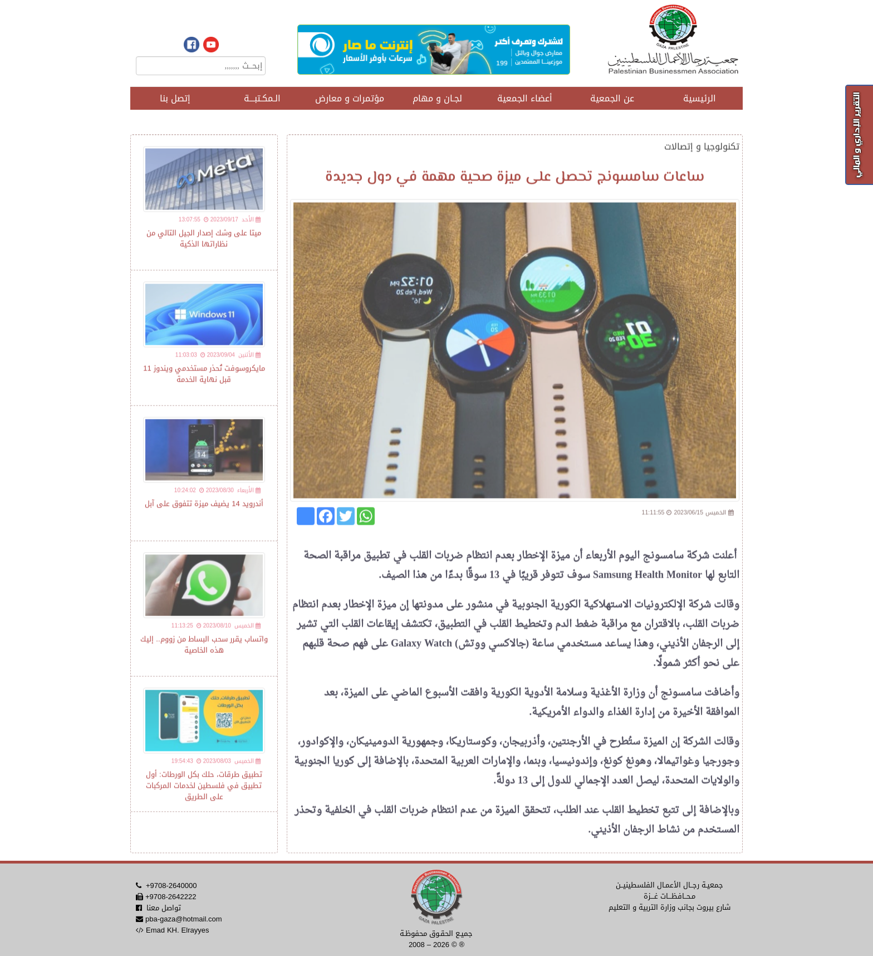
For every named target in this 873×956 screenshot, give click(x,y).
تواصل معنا (163, 908)
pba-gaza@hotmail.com (183, 919)
